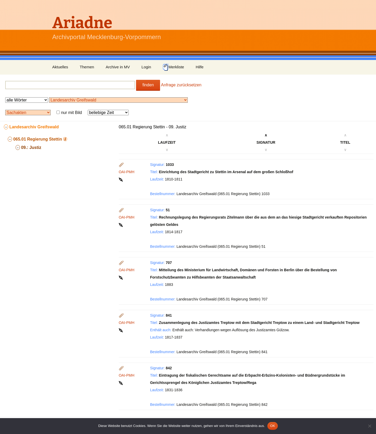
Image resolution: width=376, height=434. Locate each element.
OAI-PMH (126, 172)
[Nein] (369, 426)
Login (146, 67)
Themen (87, 67)
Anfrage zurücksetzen (181, 85)
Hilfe (199, 67)
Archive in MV (118, 67)
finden (148, 85)
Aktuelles (60, 67)
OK (272, 426)
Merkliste (173, 67)
